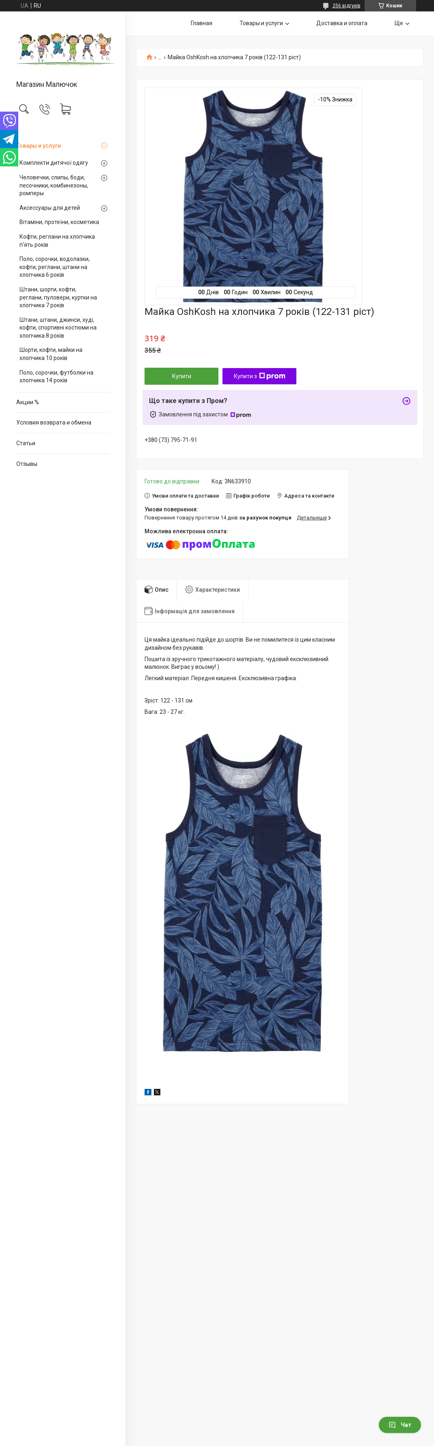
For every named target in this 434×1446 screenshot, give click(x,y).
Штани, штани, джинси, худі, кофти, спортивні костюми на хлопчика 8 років (58, 328)
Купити (181, 376)
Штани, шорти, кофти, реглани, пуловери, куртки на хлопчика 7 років (58, 297)
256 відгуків (347, 6)
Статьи (25, 443)
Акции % (27, 402)
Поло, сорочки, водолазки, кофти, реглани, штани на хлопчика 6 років (54, 267)
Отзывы (26, 464)
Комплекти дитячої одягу (53, 162)
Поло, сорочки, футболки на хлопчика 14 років (56, 376)
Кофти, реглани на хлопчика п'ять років (57, 240)
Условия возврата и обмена (53, 422)
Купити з (259, 376)
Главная (201, 23)
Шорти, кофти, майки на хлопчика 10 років (50, 354)
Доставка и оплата (341, 23)
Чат (400, 1425)
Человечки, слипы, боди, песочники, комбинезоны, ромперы (53, 185)
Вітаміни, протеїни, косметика (59, 222)
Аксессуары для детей (49, 208)
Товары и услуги (38, 145)
